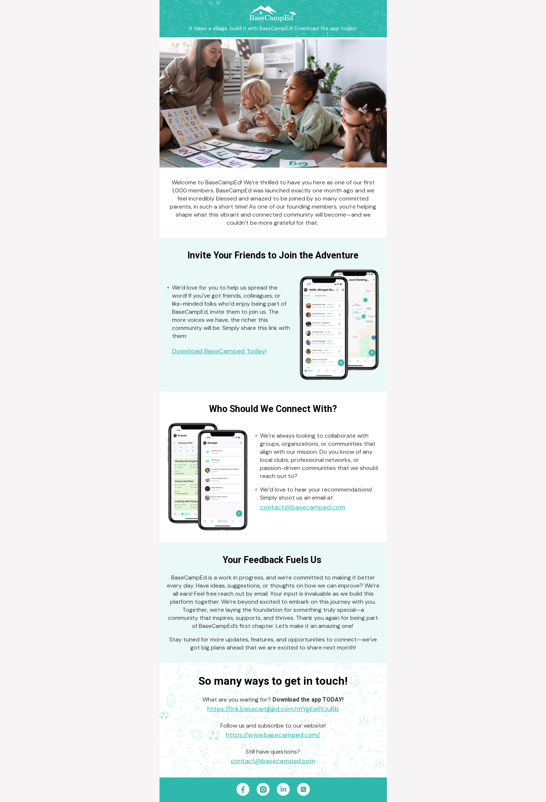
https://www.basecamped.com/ (273, 735)
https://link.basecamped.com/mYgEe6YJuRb (273, 708)
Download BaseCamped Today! (219, 351)
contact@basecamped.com (302, 507)
